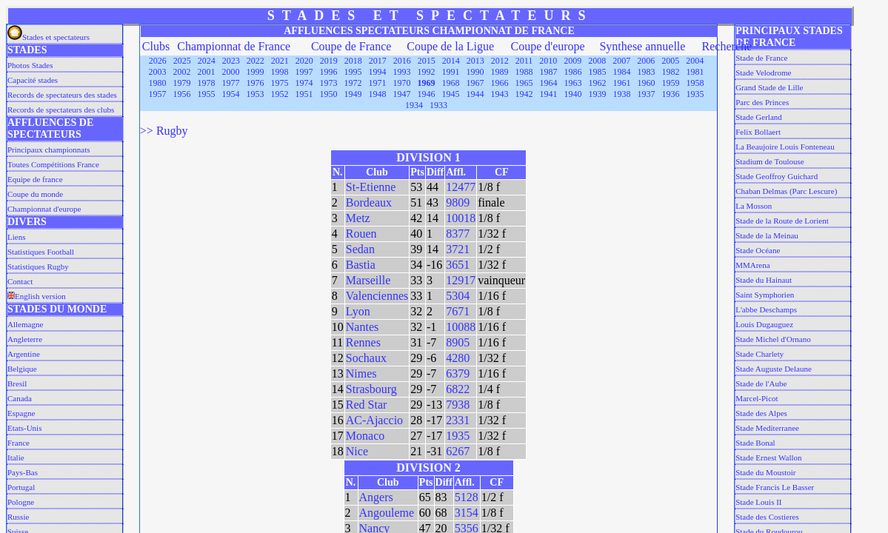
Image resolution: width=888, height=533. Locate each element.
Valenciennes (377, 295)
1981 (695, 72)
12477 (460, 187)
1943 (500, 94)
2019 (329, 61)
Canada (19, 398)
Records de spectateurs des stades (62, 94)
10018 (460, 218)
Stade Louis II (758, 501)
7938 (458, 404)
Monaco (365, 435)
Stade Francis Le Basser (774, 487)
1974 (304, 83)
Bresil (17, 383)
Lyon (358, 311)
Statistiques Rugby (38, 266)
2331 (458, 420)
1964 (549, 83)
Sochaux (366, 358)
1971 (378, 83)
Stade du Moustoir (765, 472)
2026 (158, 61)
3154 (466, 512)
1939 (598, 94)
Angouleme (387, 512)
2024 (207, 61)
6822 (458, 389)
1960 (646, 83)
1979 (182, 83)
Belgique (22, 368)
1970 (402, 83)
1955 (207, 94)
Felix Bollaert (758, 131)
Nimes (361, 373)
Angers (376, 497)
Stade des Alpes (761, 413)
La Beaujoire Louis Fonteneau (785, 146)
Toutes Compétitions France (53, 164)
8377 (458, 233)
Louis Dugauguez (764, 324)
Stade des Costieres (767, 516)
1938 (622, 94)
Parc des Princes (762, 102)
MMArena (752, 265)
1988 (524, 72)
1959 (671, 83)
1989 (500, 72)
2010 (548, 61)
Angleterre (24, 339)
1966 (500, 83)
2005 (670, 61)
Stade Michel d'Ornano (773, 339)
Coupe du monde (35, 194)
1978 (207, 83)
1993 (402, 72)
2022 (255, 61)
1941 (549, 94)
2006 (646, 61)
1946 (426, 94)
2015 (426, 61)
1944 (475, 94)
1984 (622, 72)
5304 (458, 295)
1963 (573, 83)
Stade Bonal (755, 442)
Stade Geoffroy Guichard (776, 176)
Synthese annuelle (642, 46)
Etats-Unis (24, 427)
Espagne (21, 413)
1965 (524, 83)
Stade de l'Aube (761, 383)
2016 (402, 61)
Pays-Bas (22, 472)
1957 (158, 94)
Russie (18, 516)
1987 (549, 72)
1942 (524, 94)
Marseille (368, 280)
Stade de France (761, 57)
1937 (646, 94)
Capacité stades (32, 80)
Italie (15, 457)
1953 (255, 94)
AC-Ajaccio (374, 420)
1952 (280, 94)
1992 (426, 72)
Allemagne (25, 324)
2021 (280, 61)
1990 (475, 72)
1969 (426, 83)
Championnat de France (233, 46)
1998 (280, 72)
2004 (695, 61)
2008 (597, 61)
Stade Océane (757, 250)
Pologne (20, 501)
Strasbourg (371, 389)
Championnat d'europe (44, 208)
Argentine (23, 353)
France (18, 442)
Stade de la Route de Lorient (782, 220)
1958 (695, 83)
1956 (182, 94)
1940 (573, 94)
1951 (304, 94)
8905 (458, 342)
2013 (475, 61)
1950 (329, 94)
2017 (378, 61)
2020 (304, 61)
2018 (353, 61)
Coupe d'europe (548, 46)
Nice (357, 451)
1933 (438, 105)
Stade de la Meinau (766, 235)
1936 (671, 94)
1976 (255, 83)
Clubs (156, 46)
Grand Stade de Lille (769, 87)
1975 (280, 83)
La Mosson (753, 205)
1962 (598, 83)
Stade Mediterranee (767, 427)
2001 (207, 72)
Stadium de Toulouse (769, 161)
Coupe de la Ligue (450, 46)
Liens (16, 236)
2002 (182, 72)
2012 (500, 61)
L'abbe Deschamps (766, 309)
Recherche (727, 46)
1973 (329, 83)
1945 (451, 94)
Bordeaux (369, 202)
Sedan (360, 249)
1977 (231, 83)
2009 (572, 61)
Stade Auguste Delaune (773, 368)
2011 (524, 61)
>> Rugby (164, 130)
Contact (20, 281)
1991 (451, 72)
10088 (460, 327)
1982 (671, 72)
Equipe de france (35, 179)
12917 (460, 280)
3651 (458, 264)
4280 (458, 358)
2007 (621, 61)
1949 (353, 94)
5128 (466, 497)
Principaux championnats (48, 149)
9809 (458, 202)
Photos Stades (30, 65)
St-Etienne (371, 187)
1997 (304, 72)
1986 (573, 72)
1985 (598, 72)
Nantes (362, 327)
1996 (329, 72)
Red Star (366, 404)
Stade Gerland (758, 117)
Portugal (21, 487)
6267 (458, 451)
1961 (622, 83)
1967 (475, 83)
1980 (158, 83)
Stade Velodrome (763, 72)
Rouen (361, 233)
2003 (158, 72)
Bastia (360, 264)
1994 (378, 72)
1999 (255, 72)
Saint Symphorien (764, 294)
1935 (695, 94)
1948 (378, 94)
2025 (182, 61)
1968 (451, 83)
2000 (231, 72)
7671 (458, 311)
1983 (646, 72)
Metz (358, 218)
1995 (353, 72)
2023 (231, 61)
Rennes (363, 342)
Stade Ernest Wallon (768, 457)
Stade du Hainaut (763, 279)
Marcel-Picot (756, 398)
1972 (353, 83)
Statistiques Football (40, 251)
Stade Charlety (759, 353)
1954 (231, 94)
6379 (458, 373)
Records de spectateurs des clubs (60, 109)
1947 (402, 94)
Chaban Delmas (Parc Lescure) (786, 191)
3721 (458, 249)
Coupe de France (351, 46)
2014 (451, 61)
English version (36, 296)
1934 (414, 105)
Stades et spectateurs (48, 37)
